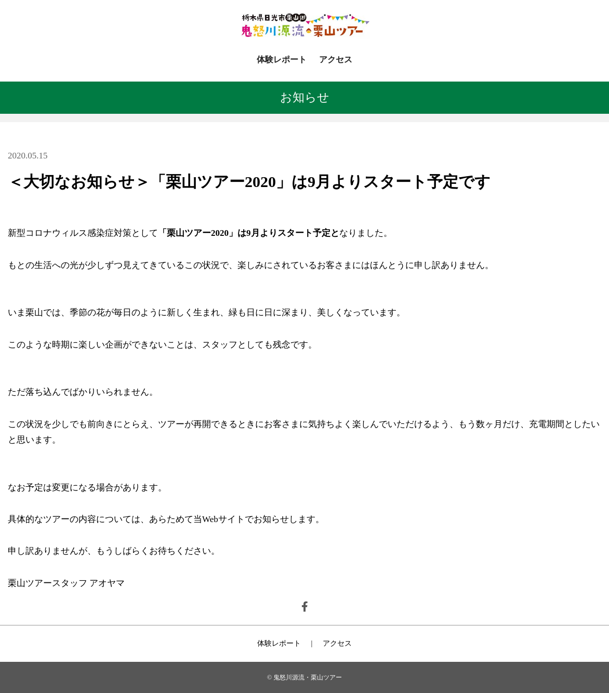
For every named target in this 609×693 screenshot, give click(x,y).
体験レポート (282, 59)
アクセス (335, 59)
